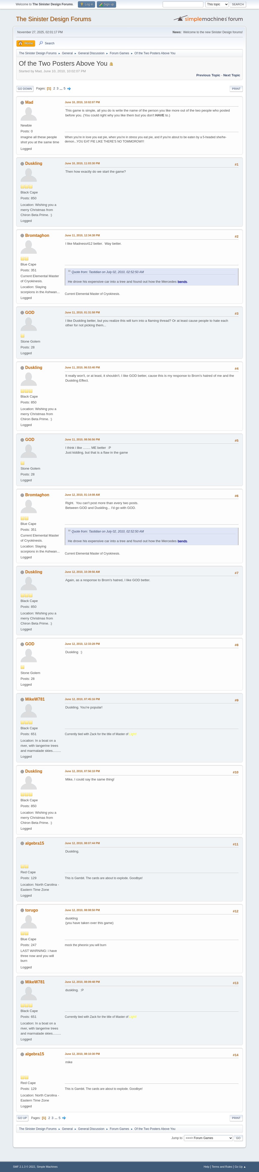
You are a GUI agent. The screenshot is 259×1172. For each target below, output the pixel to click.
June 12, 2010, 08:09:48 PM (82, 981)
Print (236, 88)
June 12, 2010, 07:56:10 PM (82, 771)
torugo (31, 910)
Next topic (231, 75)
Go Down (25, 88)
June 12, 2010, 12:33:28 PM (82, 643)
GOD (29, 312)
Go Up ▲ (240, 1166)
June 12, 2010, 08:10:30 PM (82, 1053)
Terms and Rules (222, 1166)
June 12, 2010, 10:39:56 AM (82, 571)
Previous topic (208, 75)
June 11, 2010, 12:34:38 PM (82, 235)
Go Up (22, 1118)
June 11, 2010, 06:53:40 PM (82, 367)
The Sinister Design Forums (53, 18)
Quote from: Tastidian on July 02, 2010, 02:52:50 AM (108, 272)
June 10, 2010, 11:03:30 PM (82, 163)
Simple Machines (47, 1166)
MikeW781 (35, 699)
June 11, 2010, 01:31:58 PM (82, 312)
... (61, 88)
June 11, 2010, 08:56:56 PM (82, 439)
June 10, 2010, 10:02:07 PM (82, 102)
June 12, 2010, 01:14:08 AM (82, 494)
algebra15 (34, 843)
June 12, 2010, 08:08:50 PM (82, 910)
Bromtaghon (37, 235)
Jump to (176, 1138)
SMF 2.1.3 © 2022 (24, 1166)
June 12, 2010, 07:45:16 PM (82, 699)
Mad (29, 102)
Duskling (33, 163)
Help (206, 1166)
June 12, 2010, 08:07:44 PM (82, 843)
